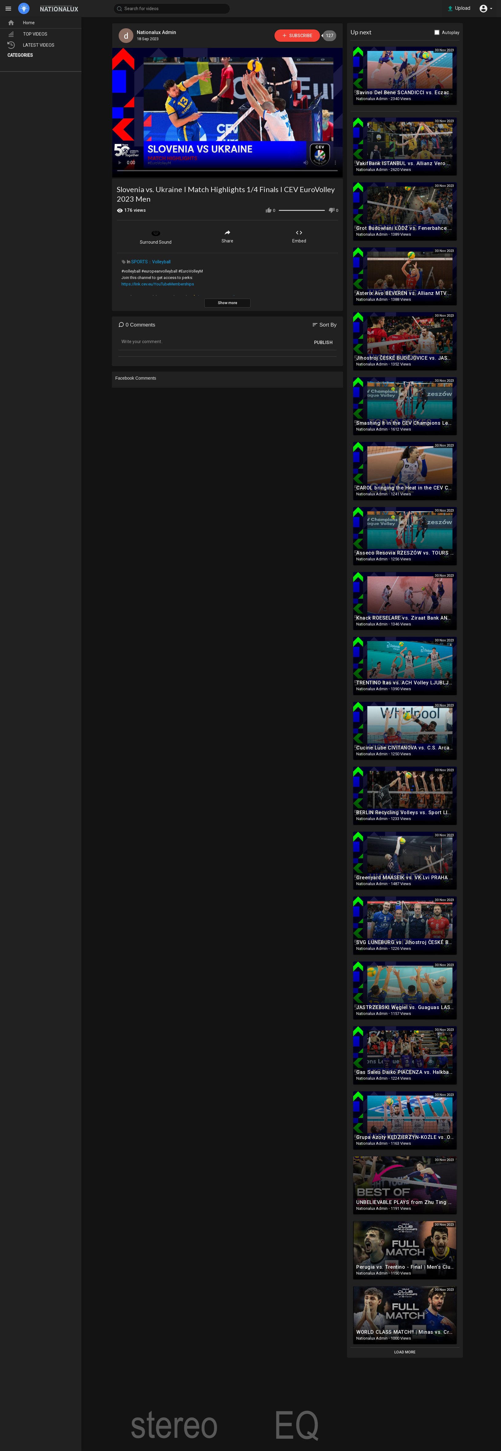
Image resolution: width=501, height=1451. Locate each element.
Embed (299, 236)
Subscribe (297, 35)
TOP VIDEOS (27, 34)
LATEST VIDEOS (30, 45)
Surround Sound (156, 236)
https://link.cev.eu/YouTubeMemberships (157, 284)
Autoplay (451, 32)
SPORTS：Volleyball (151, 261)
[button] (485, 8)
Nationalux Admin (156, 32)
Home (21, 22)
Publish (323, 342)
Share (227, 236)
